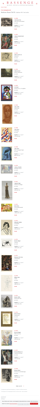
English (5, 7)
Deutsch (2, 7)
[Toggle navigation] (37, 4)
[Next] (24, 386)
